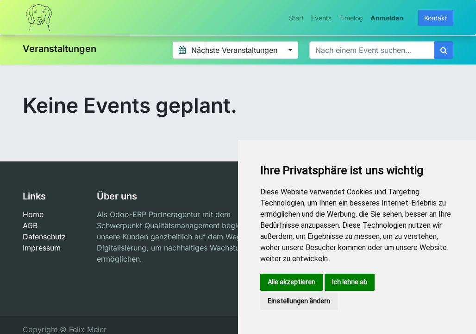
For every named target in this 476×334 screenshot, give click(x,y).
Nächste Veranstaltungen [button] (229, 50)
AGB (30, 225)
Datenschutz (44, 236)
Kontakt (435, 18)
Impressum (42, 247)
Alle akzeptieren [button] (291, 282)
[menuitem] (296, 17)
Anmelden (386, 18)
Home (33, 214)
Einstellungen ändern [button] (299, 301)
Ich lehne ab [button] (349, 282)
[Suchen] (443, 50)
